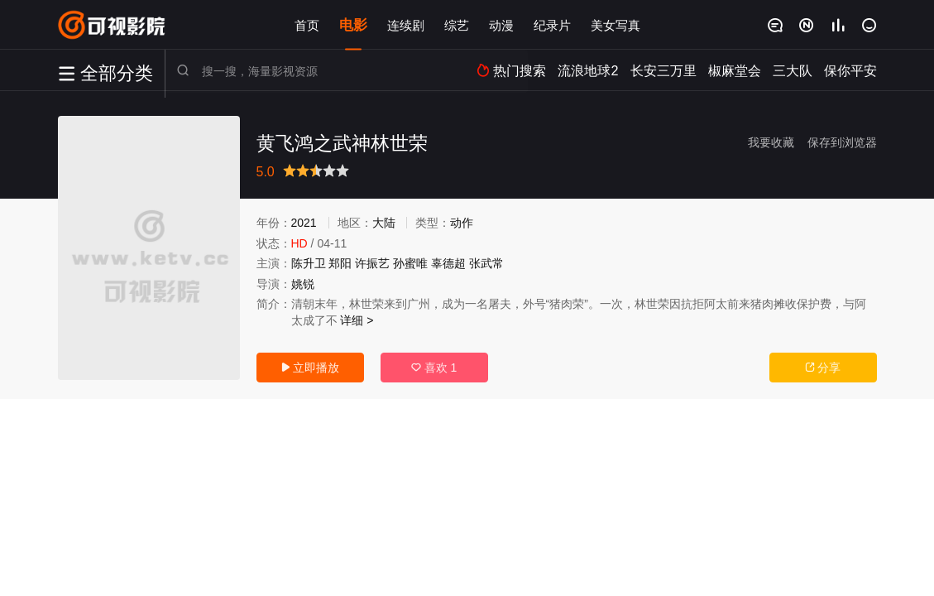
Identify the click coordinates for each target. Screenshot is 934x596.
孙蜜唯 (410, 263)
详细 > (356, 320)
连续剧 (405, 24)
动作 (461, 222)
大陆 (383, 222)
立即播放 (310, 367)
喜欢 (434, 367)
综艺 (456, 24)
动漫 (501, 24)
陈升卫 (308, 263)
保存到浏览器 (842, 142)
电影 (353, 24)
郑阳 (340, 263)
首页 (307, 24)
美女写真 (615, 24)
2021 (304, 222)
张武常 (486, 263)
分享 (823, 367)
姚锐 (302, 284)
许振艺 (372, 263)
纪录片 (552, 24)
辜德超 (448, 263)
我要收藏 (771, 142)
